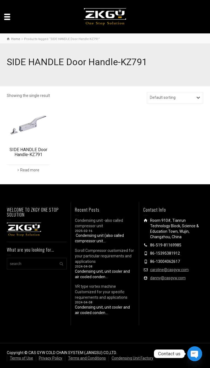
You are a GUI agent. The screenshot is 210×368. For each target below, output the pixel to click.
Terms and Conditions (87, 358)
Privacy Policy (50, 358)
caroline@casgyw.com (169, 270)
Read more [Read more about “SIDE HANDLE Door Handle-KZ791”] (29, 170)
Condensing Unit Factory (132, 358)
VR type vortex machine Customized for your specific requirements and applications (101, 292)
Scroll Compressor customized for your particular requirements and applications (104, 256)
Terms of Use (21, 358)
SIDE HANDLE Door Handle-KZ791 (28, 152)
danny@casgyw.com (168, 278)
